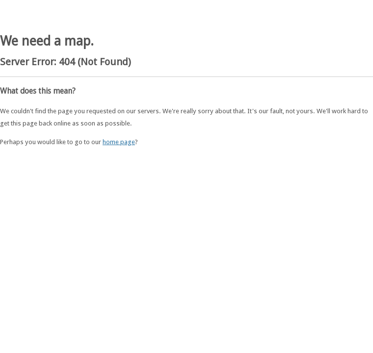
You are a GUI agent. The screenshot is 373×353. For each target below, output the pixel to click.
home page (119, 142)
